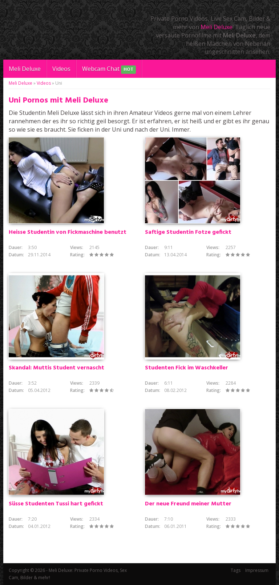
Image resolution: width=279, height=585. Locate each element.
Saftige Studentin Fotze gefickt (188, 232)
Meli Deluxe (216, 27)
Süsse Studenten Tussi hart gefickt (56, 504)
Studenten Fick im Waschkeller (186, 368)
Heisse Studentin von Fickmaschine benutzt (67, 232)
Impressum (256, 570)
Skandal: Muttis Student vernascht (56, 368)
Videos (61, 69)
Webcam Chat (109, 69)
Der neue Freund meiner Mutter (188, 504)
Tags (235, 570)
